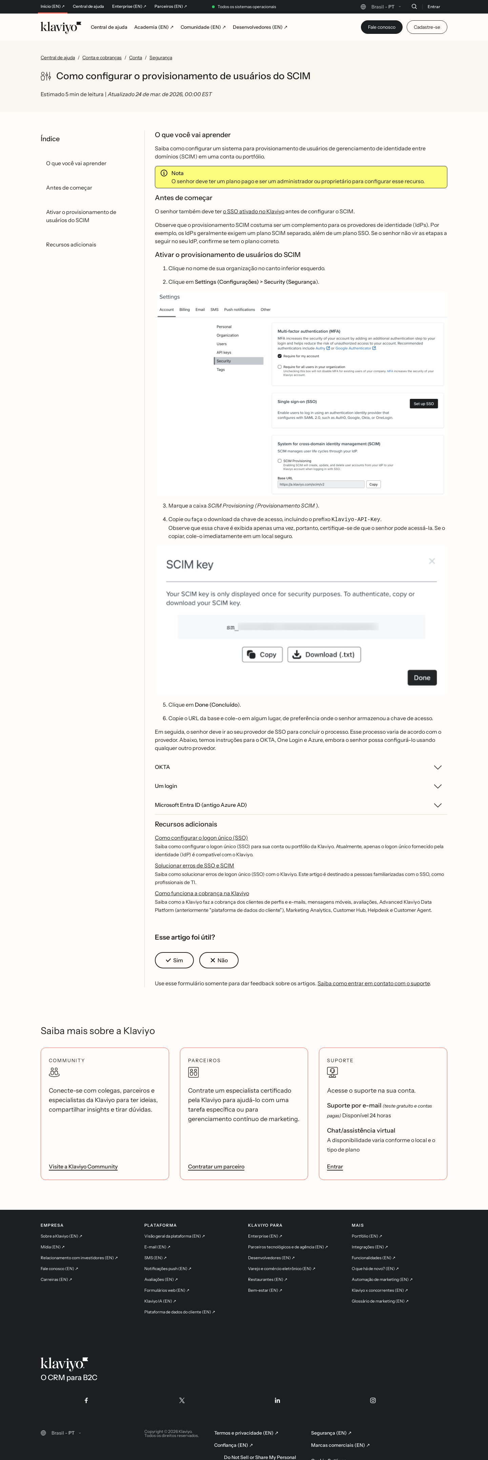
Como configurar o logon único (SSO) (201, 837)
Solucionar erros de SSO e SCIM (194, 864)
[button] (301, 393)
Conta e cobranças (102, 58)
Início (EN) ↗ (53, 6)
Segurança (160, 58)
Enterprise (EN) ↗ (129, 6)
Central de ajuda (88, 6)
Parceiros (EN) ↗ (171, 6)
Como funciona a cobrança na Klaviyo (202, 892)
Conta (135, 58)
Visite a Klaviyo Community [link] (83, 1165)
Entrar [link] (335, 1165)
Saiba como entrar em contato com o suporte (374, 982)
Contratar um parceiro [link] (216, 1165)
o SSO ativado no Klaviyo (253, 211)
